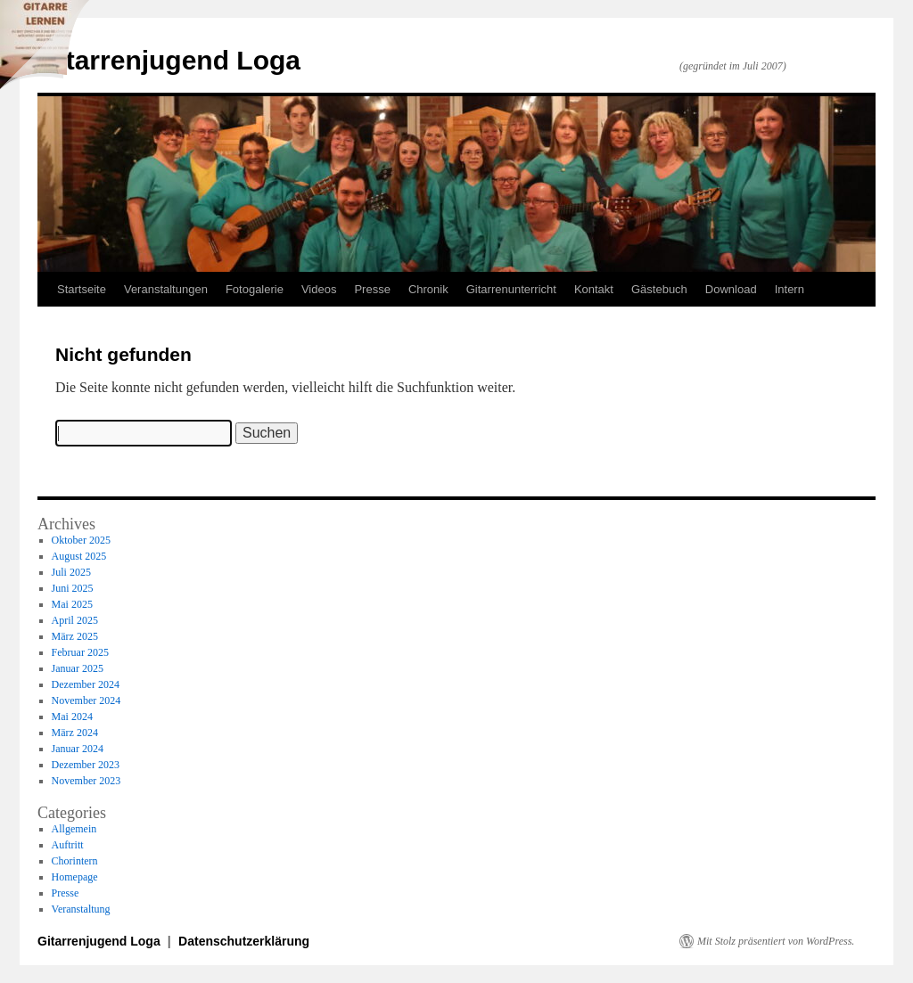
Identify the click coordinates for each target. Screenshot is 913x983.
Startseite (81, 289)
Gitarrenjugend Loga (168, 60)
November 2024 (86, 700)
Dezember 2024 (85, 684)
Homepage (75, 877)
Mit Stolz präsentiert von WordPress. (775, 941)
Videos (319, 289)
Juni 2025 (73, 588)
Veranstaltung (81, 909)
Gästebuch (659, 289)
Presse (372, 289)
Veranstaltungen (166, 289)
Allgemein (74, 829)
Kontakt (593, 289)
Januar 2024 (77, 748)
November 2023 (86, 780)
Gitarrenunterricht (511, 289)
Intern (789, 289)
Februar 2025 (80, 652)
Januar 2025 (77, 668)
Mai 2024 (72, 716)
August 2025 (79, 556)
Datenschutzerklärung (243, 941)
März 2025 (75, 636)
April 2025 (75, 620)
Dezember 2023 (85, 764)
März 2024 (75, 732)
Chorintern (75, 861)
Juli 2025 (71, 572)
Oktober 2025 (81, 540)
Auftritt (68, 845)
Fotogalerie (255, 289)
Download (731, 289)
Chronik (428, 289)
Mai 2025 (72, 604)
